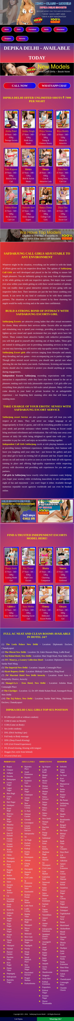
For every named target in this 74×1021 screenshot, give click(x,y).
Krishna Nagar (45, 997)
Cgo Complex (63, 848)
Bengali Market (63, 826)
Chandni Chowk (63, 989)
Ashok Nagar (27, 799)
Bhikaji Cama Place (63, 836)
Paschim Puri (45, 828)
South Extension (46, 899)
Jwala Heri (46, 978)
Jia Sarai (63, 775)
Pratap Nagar (44, 834)
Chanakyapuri (64, 979)
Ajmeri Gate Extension (64, 866)
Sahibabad (46, 838)
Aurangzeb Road (46, 943)
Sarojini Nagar (10, 886)
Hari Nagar (11, 802)
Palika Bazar (62, 790)
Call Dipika (18, 1019)
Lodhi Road (44, 771)
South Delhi (9, 905)
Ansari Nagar (62, 892)
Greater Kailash (10, 845)
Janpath (45, 963)
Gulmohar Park (46, 878)
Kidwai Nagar (45, 991)
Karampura (29, 857)
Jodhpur (10, 773)
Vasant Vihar (9, 941)
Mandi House (62, 933)
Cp (8, 896)
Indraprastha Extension (46, 930)
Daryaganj (29, 869)
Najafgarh (28, 945)
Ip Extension (28, 882)
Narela (27, 949)
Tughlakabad (64, 913)
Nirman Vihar (45, 823)
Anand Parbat (62, 883)
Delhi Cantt (62, 952)
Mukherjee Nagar (29, 941)
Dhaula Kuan (63, 944)
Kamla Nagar (27, 853)
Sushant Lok (45, 905)
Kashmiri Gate (28, 782)
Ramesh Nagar (28, 873)
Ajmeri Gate (45, 919)
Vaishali (10, 949)
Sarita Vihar (62, 810)
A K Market (63, 856)
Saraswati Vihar (46, 883)
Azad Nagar (44, 948)
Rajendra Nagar (10, 981)
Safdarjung (11, 878)
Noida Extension (64, 963)
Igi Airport (46, 767)
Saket (9, 882)
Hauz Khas (64, 967)
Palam (62, 922)
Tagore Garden (45, 910)
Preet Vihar (9, 865)
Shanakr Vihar (63, 938)
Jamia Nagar (62, 771)
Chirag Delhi (27, 864)
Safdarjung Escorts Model (37, 1014)
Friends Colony (10, 840)
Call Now (20, 85)
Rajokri (27, 777)
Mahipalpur (11, 779)
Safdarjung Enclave (64, 804)
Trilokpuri (64, 910)
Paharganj (10, 858)
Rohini (9, 875)
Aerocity (22, 38)
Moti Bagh (11, 793)
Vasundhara (46, 915)
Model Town (44, 782)
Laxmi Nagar (9, 784)
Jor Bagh (28, 840)
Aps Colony (63, 897)
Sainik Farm (44, 842)
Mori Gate (29, 937)
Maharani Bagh (28, 921)
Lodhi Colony (27, 910)
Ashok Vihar (62, 975)
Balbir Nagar (44, 954)
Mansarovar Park (64, 785)
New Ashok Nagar (27, 967)
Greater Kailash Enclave (28, 828)
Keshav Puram (27, 896)
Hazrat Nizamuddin (46, 1002)
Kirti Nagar (9, 964)
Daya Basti (64, 852)
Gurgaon (8, 38)
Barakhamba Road (64, 820)
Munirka (10, 825)
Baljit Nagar (44, 959)
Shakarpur (64, 907)
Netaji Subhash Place (28, 959)
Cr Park (28, 811)
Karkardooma (29, 983)
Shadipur (63, 948)
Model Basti (44, 776)
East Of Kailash (10, 834)
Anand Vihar (44, 924)
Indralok (63, 767)
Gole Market (45, 872)
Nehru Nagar (44, 803)
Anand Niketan (63, 878)
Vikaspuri (10, 945)
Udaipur (10, 770)
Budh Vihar (62, 842)
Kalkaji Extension (46, 983)
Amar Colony (63, 872)
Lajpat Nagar (9, 789)
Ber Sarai (63, 830)
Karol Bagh (9, 809)
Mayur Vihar (27, 929)
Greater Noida (63, 958)
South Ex (10, 910)
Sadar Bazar (44, 889)
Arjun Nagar (62, 903)
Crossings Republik (10, 900)
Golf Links (29, 878)
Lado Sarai (29, 906)
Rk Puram (64, 800)
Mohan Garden (45, 787)
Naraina (28, 786)
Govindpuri (29, 823)
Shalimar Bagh (45, 853)
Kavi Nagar (62, 779)
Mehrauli (28, 934)
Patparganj (11, 973)
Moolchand (64, 925)
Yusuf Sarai (62, 918)
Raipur (9, 767)
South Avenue (10, 891)
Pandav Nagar (63, 796)
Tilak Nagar (9, 925)
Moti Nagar (9, 820)
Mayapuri (28, 925)
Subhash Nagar (10, 914)
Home (7, 29)
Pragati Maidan (27, 979)
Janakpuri (10, 805)
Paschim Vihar (10, 958)
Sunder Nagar (9, 919)
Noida (46, 29)
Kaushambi (29, 892)
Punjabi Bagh (10, 871)
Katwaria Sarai (28, 887)
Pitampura (11, 861)
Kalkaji (27, 848)
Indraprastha (29, 834)
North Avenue (10, 850)
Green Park (9, 798)
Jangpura (45, 975)
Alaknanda (64, 971)
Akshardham (64, 928)
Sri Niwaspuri (46, 864)
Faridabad (32, 29)
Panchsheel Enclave (29, 973)
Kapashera (46, 987)
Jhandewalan (46, 972)
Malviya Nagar (10, 815)
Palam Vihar (9, 969)
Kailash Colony (27, 844)
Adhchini (63, 861)
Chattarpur (29, 795)
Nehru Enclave (45, 798)
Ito (26, 837)
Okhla (9, 855)
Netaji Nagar (27, 953)
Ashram (28, 860)
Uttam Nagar (9, 930)
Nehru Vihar (44, 814)
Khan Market (27, 901)
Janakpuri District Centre (46, 936)
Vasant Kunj (9, 936)
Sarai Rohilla (45, 848)
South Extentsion (29, 773)
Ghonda (28, 819)
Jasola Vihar (44, 968)
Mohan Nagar (45, 792)
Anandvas (64, 888)
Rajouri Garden (10, 953)
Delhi (19, 29)
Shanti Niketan (45, 858)
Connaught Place (64, 983)
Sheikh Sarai (63, 815)
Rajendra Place (28, 768)
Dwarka (10, 776)
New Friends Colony (27, 805)
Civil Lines (46, 868)
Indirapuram (11, 977)
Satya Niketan (45, 894)
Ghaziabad (60, 29)
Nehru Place (44, 809)
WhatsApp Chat (54, 85)
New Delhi (46, 819)
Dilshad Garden (28, 815)
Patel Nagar (27, 790)
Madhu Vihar (27, 915)
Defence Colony (10, 829)
